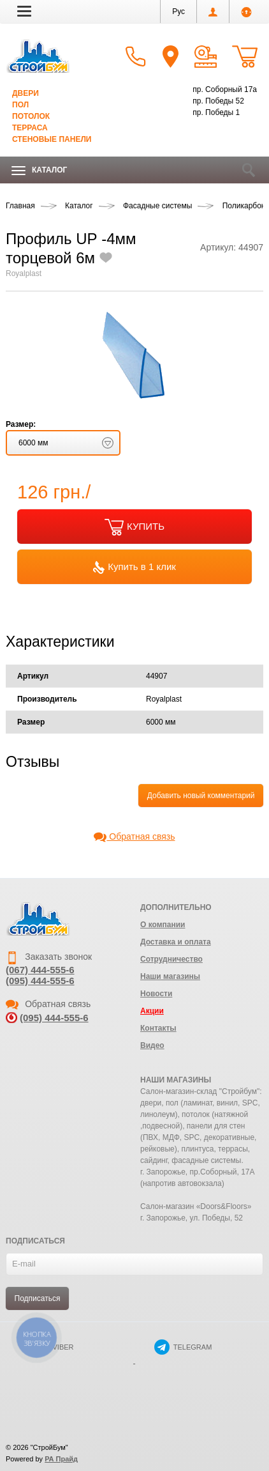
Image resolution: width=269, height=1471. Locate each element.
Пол (20, 104)
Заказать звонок (49, 956)
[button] (24, 11)
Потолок (31, 116)
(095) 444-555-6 (40, 980)
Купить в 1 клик (134, 567)
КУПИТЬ (134, 527)
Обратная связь (134, 836)
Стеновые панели (51, 139)
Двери (25, 93)
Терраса (30, 127)
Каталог (39, 170)
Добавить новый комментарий (201, 795)
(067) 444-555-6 (40, 969)
